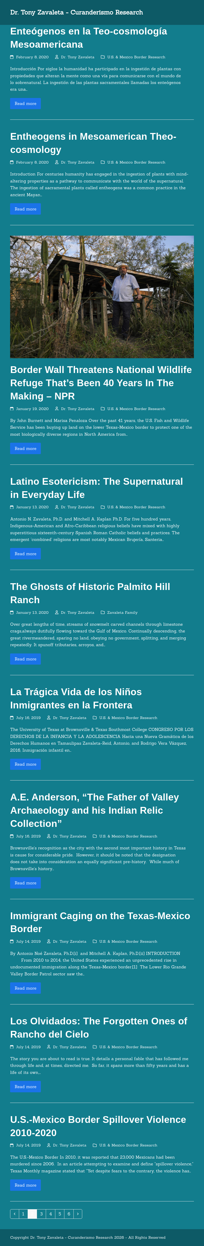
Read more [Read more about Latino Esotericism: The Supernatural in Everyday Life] (25, 553)
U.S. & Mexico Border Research (136, 56)
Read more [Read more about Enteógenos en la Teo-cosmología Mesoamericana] (25, 103)
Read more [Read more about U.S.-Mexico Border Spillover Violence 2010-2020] (25, 1185)
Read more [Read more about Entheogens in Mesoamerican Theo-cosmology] (25, 209)
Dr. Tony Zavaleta (77, 56)
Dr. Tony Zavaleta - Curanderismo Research (76, 12)
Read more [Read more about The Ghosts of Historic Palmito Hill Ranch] (25, 658)
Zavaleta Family (122, 612)
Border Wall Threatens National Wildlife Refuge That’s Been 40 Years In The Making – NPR (101, 383)
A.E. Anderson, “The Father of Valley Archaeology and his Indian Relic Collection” (94, 810)
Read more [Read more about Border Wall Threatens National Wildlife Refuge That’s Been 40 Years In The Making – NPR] (25, 448)
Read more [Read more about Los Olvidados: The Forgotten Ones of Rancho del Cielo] (25, 1086)
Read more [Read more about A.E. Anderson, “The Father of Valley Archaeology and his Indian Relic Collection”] (25, 882)
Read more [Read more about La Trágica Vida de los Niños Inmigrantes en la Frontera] (25, 764)
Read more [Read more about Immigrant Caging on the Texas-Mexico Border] (25, 988)
